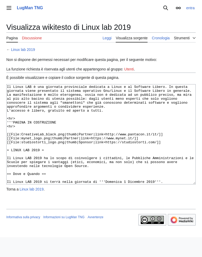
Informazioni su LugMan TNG (64, 237)
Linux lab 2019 (23, 49)
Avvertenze (95, 237)
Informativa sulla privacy (23, 237)
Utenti (129, 69)
